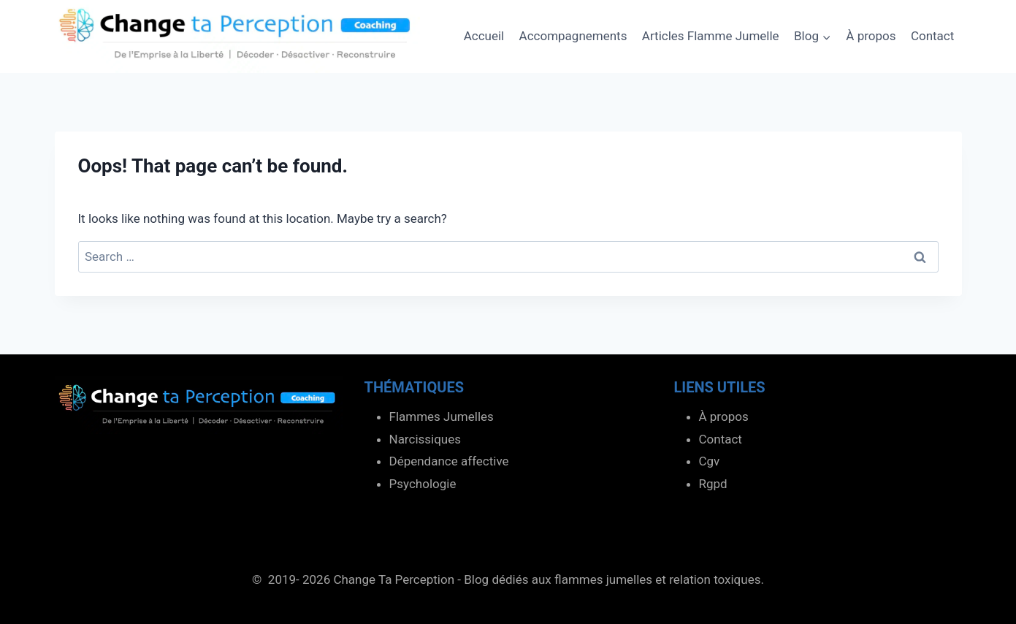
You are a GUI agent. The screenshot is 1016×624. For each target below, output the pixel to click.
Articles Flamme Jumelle (710, 35)
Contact (932, 35)
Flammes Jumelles (441, 416)
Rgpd (713, 483)
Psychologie (423, 483)
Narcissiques (425, 439)
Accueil (484, 35)
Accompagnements (573, 35)
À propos (870, 35)
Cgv (709, 461)
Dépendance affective (449, 461)
